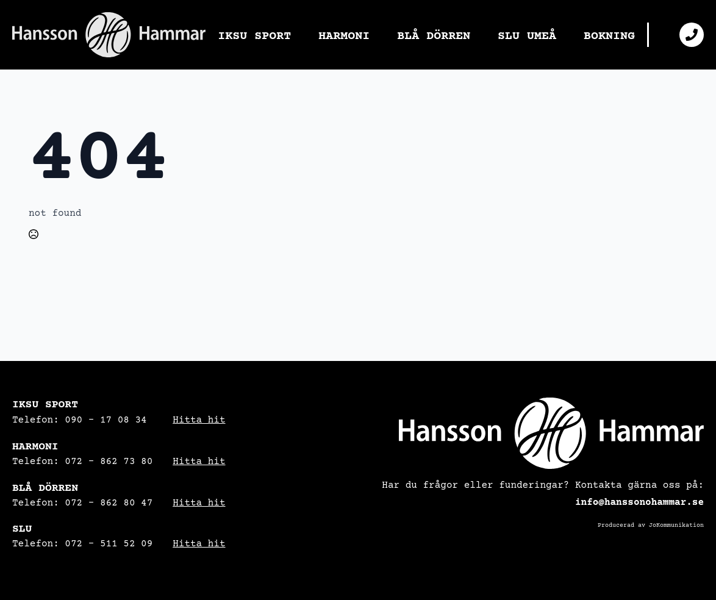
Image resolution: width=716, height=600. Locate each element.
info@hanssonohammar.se (639, 502)
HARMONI (344, 36)
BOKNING (609, 36)
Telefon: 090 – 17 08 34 (79, 420)
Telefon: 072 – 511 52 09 (82, 543)
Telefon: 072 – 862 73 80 (82, 461)
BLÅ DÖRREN (433, 36)
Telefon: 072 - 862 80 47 (82, 503)
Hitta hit (199, 420)
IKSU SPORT (254, 36)
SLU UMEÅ (527, 36)
